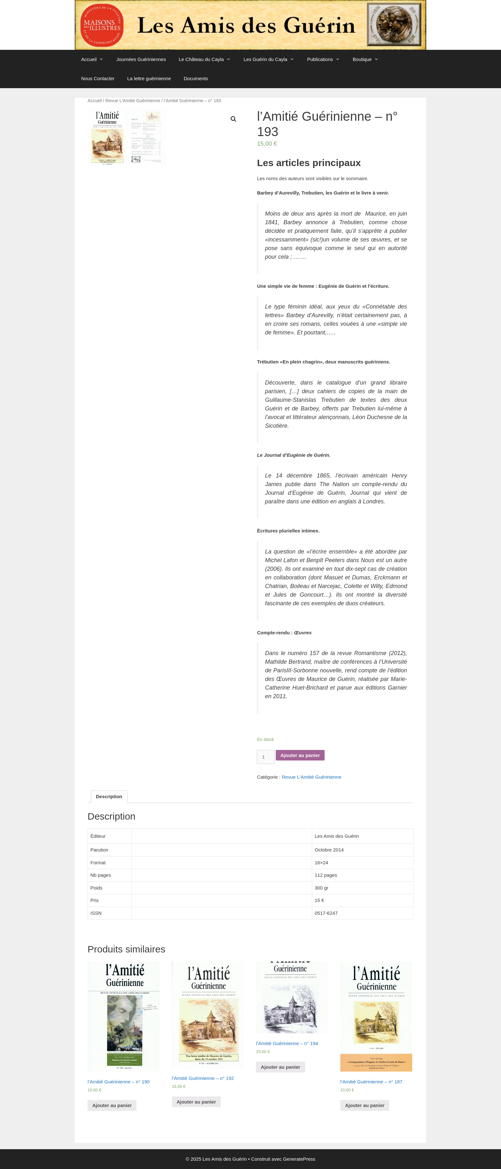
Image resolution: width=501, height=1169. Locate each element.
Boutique (369, 59)
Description (109, 796)
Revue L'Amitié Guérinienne (132, 100)
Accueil (95, 59)
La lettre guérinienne (149, 78)
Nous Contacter (97, 78)
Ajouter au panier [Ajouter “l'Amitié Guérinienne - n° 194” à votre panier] (280, 1067)
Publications (326, 59)
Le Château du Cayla (208, 59)
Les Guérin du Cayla (272, 59)
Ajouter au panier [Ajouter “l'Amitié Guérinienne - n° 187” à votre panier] (364, 1105)
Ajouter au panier (300, 755)
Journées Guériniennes (141, 59)
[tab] (109, 797)
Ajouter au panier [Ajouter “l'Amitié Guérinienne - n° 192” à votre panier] (196, 1101)
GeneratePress (299, 1159)
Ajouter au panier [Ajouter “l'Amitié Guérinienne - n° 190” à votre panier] (112, 1105)
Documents (196, 78)
